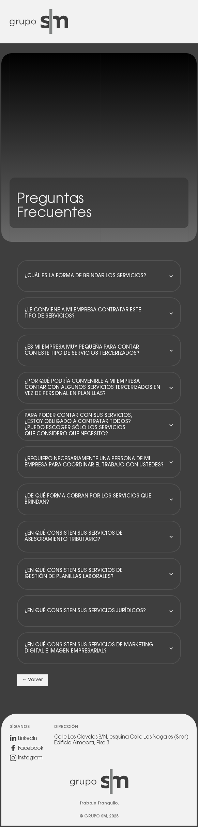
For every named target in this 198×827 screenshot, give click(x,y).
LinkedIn (27, 738)
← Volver (32, 680)
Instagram (30, 758)
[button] (99, 276)
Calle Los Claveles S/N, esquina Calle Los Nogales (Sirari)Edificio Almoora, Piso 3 (121, 740)
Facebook (30, 748)
